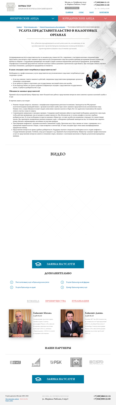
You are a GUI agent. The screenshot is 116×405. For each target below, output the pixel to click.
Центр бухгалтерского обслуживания (52, 27)
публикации (80, 301)
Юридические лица (30, 27)
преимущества (55, 301)
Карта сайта (9, 401)
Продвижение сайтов (12, 399)
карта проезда (72, 8)
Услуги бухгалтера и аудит (25, 288)
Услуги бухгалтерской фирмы (77, 282)
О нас (81, 12)
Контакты (104, 12)
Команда (33, 301)
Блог (91, 12)
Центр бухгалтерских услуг (76, 288)
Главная (69, 12)
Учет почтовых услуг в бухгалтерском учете (32, 282)
